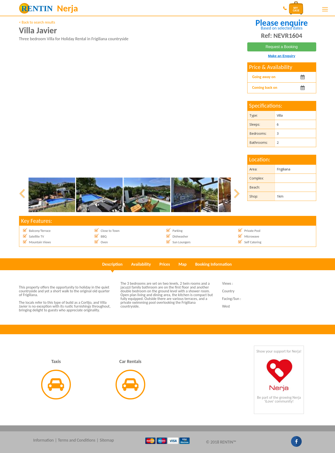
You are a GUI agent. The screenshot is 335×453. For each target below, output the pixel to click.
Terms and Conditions (76, 440)
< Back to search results (37, 22)
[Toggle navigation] (325, 9)
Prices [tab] (164, 264)
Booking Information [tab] (213, 264)
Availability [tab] (141, 264)
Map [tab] (183, 264)
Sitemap (107, 440)
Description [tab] (112, 264)
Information (43, 440)
